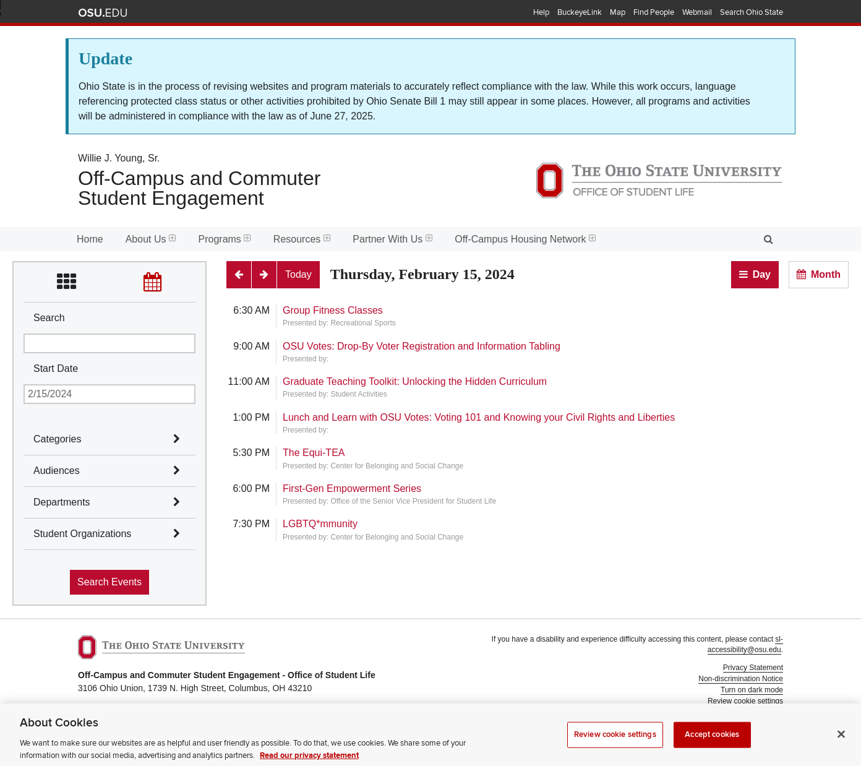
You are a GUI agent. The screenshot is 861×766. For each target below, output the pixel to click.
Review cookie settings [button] (745, 701)
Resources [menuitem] (301, 239)
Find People (653, 12)
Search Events (109, 582)
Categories (57, 439)
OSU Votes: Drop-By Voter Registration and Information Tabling (421, 346)
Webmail (697, 12)
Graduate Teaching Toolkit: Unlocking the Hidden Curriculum (415, 381)
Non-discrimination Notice (740, 678)
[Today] (298, 274)
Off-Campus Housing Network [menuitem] (525, 239)
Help (541, 12)
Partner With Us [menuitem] (392, 239)
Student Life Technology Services (728, 729)
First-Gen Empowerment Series (352, 488)
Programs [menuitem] (225, 239)
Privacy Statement (753, 667)
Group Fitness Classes (333, 310)
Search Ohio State (751, 12)
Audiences (56, 470)
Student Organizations (82, 533)
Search (49, 317)
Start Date (55, 368)
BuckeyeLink (579, 12)
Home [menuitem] (90, 239)
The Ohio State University (102, 13)
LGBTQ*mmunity (320, 524)
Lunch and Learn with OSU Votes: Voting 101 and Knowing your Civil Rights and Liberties (479, 417)
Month (826, 274)
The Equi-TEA (314, 452)
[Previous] (238, 274)
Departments (61, 502)
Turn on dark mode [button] (752, 690)
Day (762, 274)
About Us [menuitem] (151, 239)
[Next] (264, 274)
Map (617, 12)
